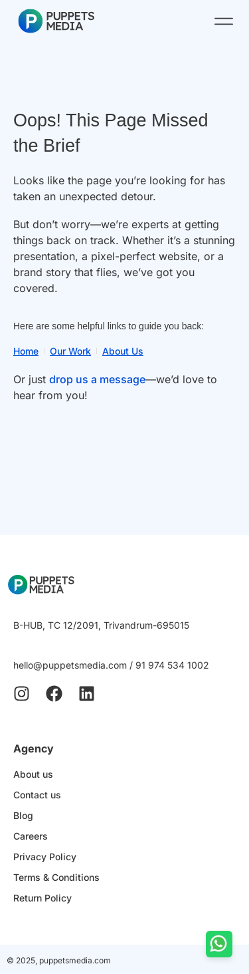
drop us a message (97, 379)
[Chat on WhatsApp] (219, 944)
